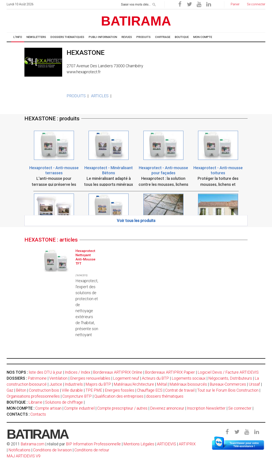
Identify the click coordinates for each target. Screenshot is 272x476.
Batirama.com (32, 444)
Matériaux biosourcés (188, 384)
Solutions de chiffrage (64, 402)
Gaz (10, 390)
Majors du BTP (98, 384)
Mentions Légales (138, 444)
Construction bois (44, 390)
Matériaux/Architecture (134, 384)
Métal (162, 384)
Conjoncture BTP (77, 396)
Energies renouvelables (90, 378)
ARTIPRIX (187, 444)
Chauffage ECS (150, 390)
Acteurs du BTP (155, 378)
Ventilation (58, 378)
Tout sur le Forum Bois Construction (227, 390)
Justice (55, 384)
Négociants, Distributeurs (230, 378)
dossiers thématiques (164, 396)
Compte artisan (48, 408)
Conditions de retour (91, 450)
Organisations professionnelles (33, 396)
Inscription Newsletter (206, 408)
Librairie (35, 402)
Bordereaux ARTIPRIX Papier (170, 372)
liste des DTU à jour (45, 372)
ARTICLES (100, 95)
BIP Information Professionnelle (93, 444)
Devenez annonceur (167, 408)
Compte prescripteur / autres (122, 408)
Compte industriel (79, 408)
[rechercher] (154, 3)
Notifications (19, 450)
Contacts (38, 414)
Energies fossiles (119, 390)
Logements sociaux (189, 378)
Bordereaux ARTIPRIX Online (117, 372)
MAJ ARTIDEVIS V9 (23, 456)
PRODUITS (76, 95)
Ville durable (72, 390)
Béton (21, 390)
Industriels (74, 384)
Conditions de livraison (52, 450)
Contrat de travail (180, 390)
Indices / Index (77, 372)
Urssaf (254, 384)
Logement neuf (126, 378)
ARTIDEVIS (166, 444)
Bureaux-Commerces (228, 384)
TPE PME (93, 390)
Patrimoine (37, 378)
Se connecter (240, 408)
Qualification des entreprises (118, 396)
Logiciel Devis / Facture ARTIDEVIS (228, 372)
